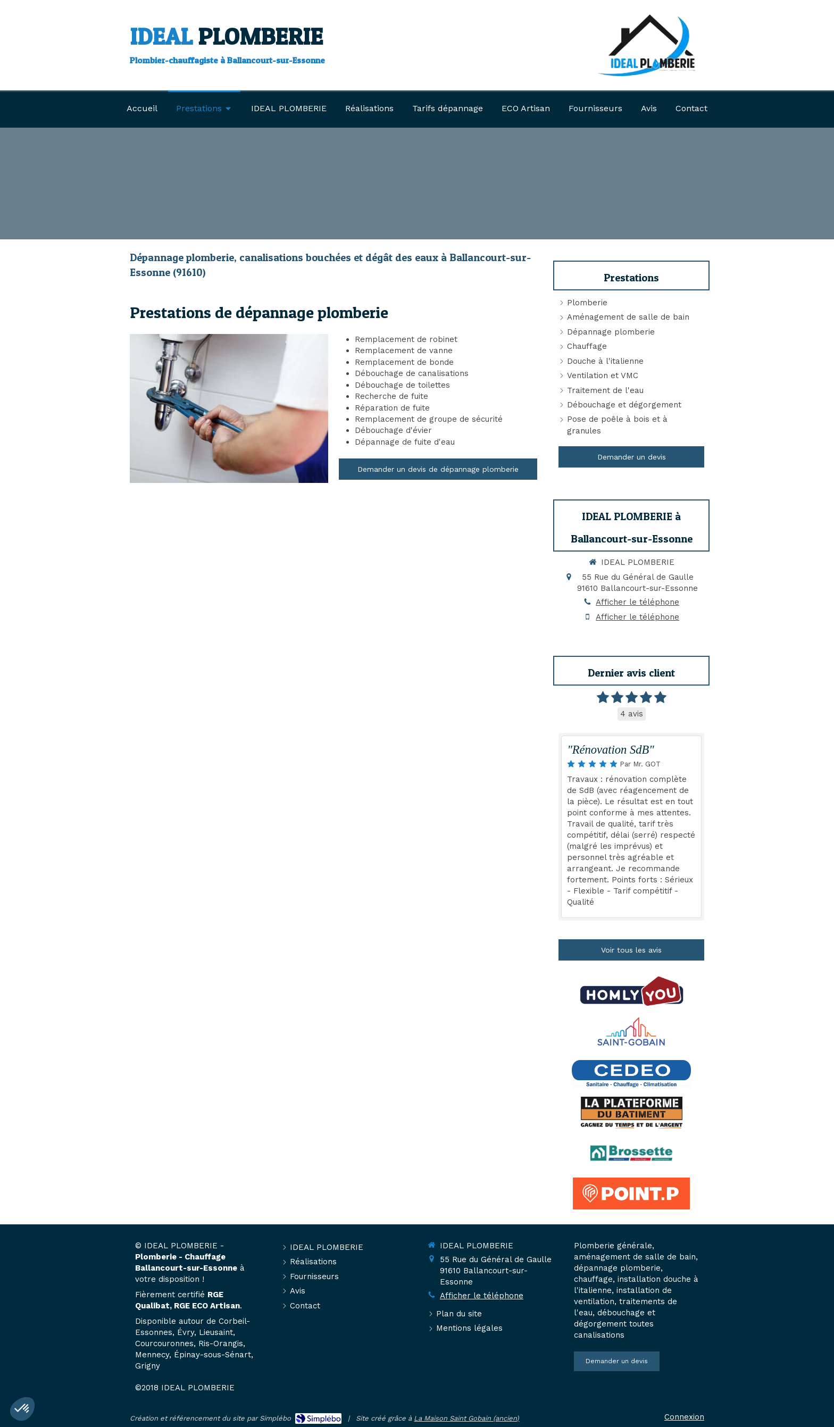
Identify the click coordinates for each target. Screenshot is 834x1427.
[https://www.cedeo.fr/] (631, 1072)
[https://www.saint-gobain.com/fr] (631, 1032)
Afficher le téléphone (637, 602)
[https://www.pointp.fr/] (631, 1193)
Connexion (684, 1417)
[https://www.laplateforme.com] (631, 1113)
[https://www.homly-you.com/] (631, 991)
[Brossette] (631, 1153)
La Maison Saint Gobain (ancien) (466, 1418)
